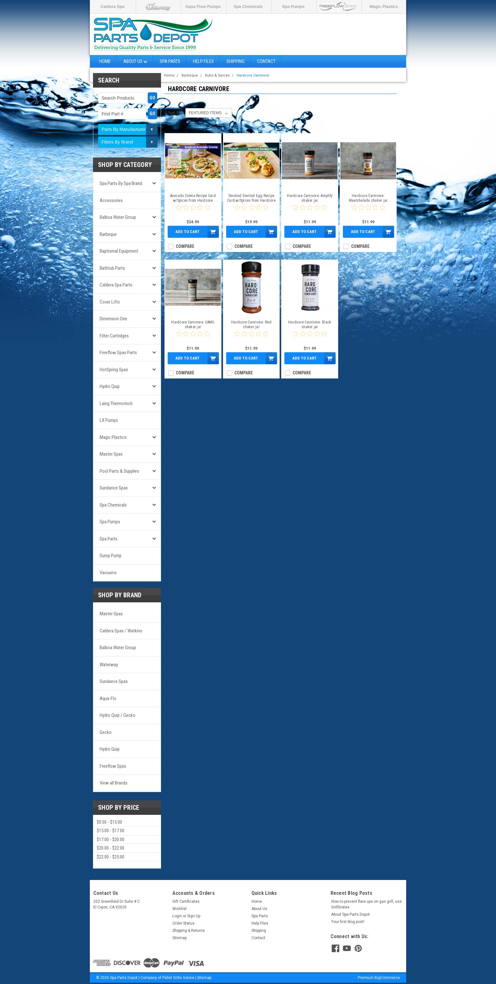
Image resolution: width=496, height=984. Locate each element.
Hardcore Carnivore (253, 75)
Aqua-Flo (108, 698)
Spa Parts (170, 61)
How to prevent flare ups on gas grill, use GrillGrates (366, 904)
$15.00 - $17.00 (110, 830)
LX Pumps (109, 420)
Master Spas (111, 454)
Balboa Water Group (118, 217)
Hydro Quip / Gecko (117, 715)
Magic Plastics (383, 6)
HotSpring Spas (114, 369)
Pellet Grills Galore (178, 977)
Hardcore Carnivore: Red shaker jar (251, 324)
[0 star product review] (193, 211)
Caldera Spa (112, 6)
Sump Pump (110, 555)
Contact (266, 61)
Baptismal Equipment (119, 251)
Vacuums (108, 572)
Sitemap (179, 938)
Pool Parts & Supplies (119, 471)
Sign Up (193, 916)
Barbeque (108, 234)
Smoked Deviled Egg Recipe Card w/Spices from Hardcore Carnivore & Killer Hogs (251, 198)
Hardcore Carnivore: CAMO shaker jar (192, 324)
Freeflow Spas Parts (118, 352)
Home (105, 61)
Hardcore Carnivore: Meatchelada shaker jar (368, 198)
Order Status (183, 923)
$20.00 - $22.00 (110, 848)
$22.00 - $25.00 (110, 857)
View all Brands (113, 783)
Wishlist (179, 909)
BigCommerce (387, 977)
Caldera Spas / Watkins (121, 631)
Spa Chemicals (248, 6)
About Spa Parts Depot (350, 914)
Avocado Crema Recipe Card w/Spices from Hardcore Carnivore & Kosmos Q (193, 198)
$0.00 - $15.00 (109, 822)
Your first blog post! (347, 921)
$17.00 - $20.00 (110, 839)
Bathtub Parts (112, 268)
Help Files (203, 61)
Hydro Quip (110, 386)
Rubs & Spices (217, 75)
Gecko (106, 732)
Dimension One (113, 319)
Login (177, 916)
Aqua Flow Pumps (203, 6)
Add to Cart (187, 231)
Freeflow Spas (113, 766)
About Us (135, 61)
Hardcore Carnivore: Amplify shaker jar (309, 198)
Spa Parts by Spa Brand (121, 183)
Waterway (109, 664)
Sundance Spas (114, 488)
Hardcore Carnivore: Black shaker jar (309, 324)
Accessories (111, 200)
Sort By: (175, 112)
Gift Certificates (186, 901)
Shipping (235, 61)
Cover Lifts (110, 302)
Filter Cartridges (114, 336)
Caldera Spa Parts (116, 285)
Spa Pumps (293, 6)
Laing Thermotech (116, 403)
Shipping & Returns (188, 930)
